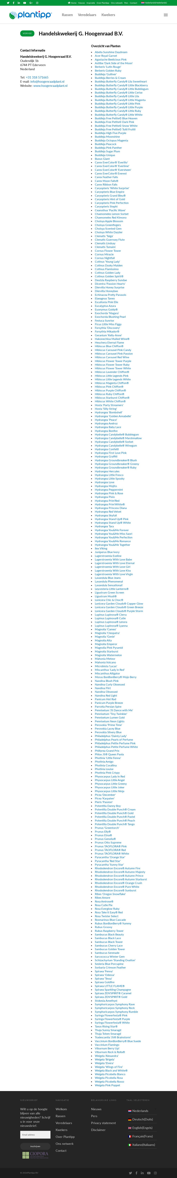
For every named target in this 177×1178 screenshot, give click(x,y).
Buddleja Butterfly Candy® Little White (118, 114)
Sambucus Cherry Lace (109, 945)
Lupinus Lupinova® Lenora (111, 621)
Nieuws (81, 3)
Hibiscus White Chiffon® (110, 401)
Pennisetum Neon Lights (109, 720)
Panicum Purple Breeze (109, 702)
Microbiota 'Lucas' (106, 665)
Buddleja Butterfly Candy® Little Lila (117, 96)
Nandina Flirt (103, 687)
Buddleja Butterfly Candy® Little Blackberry (121, 84)
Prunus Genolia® (105, 838)
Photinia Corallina (106, 765)
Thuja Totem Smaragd (108, 1033)
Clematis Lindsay (105, 242)
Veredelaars (87, 14)
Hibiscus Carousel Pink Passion (114, 353)
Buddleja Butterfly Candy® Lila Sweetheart (121, 81)
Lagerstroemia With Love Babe (113, 559)
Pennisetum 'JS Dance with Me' (114, 709)
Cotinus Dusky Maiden (109, 265)
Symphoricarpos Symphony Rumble (116, 1011)
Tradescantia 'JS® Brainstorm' (113, 1037)
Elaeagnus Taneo (105, 298)
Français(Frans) (140, 1136)
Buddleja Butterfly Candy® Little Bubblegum (121, 88)
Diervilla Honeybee (106, 290)
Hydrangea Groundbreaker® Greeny (117, 463)
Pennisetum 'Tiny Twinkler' (111, 713)
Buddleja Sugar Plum (107, 151)
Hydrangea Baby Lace (108, 426)
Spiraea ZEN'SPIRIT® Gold (111, 996)
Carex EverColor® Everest (111, 173)
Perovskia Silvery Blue (108, 732)
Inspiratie (91, 3)
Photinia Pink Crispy (107, 772)
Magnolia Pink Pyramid (109, 647)
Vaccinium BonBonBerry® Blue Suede (118, 1040)
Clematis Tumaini (105, 246)
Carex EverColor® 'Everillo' (111, 162)
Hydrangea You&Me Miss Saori (113, 533)
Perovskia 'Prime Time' (108, 724)
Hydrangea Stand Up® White (113, 522)
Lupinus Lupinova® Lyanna (111, 625)
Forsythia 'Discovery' (107, 327)
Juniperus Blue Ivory (107, 551)
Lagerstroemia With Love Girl (112, 566)
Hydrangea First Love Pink (111, 452)
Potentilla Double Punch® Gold (114, 812)
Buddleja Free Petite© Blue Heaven (116, 117)
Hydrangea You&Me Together (112, 544)
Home (73, 3)
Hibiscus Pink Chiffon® (109, 386)
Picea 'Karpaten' (104, 798)
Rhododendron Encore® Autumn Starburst (121, 878)
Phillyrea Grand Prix (107, 750)
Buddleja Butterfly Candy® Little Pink (117, 103)
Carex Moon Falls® (106, 180)
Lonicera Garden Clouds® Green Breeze (119, 607)
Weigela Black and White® (111, 1070)
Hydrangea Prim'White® (110, 503)
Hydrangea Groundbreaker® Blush (116, 459)
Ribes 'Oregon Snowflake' (110, 893)
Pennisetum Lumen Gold (110, 717)
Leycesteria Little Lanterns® (112, 588)
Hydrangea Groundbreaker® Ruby (115, 467)
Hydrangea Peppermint (109, 489)
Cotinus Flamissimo (107, 268)
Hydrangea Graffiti (106, 456)
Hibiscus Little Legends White (113, 379)
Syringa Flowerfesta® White (112, 1022)
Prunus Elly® (103, 831)
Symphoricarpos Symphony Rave (115, 1003)
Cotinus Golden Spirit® (109, 276)
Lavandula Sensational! (109, 584)
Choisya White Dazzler (109, 232)
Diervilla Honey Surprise (109, 287)
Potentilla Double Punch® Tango (115, 823)
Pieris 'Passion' (104, 801)
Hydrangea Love (104, 482)
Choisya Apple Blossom (109, 220)
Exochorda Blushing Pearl (110, 316)
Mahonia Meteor (105, 658)
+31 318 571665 (37, 77)
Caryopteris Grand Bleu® (110, 195)
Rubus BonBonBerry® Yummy (113, 923)
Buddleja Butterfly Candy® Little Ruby (118, 110)
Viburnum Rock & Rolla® (110, 1051)
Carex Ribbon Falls (106, 184)
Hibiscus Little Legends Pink (111, 375)
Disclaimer (98, 1129)
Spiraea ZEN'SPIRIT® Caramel (113, 993)
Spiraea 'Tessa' (103, 978)
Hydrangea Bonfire (106, 430)
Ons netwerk (117, 2)
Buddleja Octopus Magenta (111, 140)
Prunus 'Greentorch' (107, 827)
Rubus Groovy (103, 926)
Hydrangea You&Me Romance (113, 540)
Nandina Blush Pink (107, 680)
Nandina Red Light (106, 695)
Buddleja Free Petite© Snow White (116, 125)
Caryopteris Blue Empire (109, 191)
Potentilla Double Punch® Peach (115, 820)
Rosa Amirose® (104, 901)
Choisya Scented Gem (108, 228)
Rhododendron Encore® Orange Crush (118, 882)
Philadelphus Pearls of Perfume (114, 739)
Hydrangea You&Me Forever (112, 529)
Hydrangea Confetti (107, 448)
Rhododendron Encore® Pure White (117, 886)
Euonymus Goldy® (106, 309)
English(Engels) (140, 1127)
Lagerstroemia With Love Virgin (114, 573)
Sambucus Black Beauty (109, 934)
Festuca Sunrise (104, 320)
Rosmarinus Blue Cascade (110, 919)
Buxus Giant (102, 158)
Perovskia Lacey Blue (107, 728)
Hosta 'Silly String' (106, 408)
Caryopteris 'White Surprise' (112, 187)
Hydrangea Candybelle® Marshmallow (118, 437)
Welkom (61, 1109)
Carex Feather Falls (106, 176)
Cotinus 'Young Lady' (107, 261)
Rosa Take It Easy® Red (109, 912)
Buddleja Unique (105, 154)
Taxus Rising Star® (106, 1026)
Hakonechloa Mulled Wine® (112, 338)
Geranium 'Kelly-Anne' (108, 334)
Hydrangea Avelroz (106, 423)
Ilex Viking (101, 548)
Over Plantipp (103, 2)
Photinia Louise (104, 768)
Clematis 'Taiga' (104, 235)
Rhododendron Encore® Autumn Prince (119, 875)
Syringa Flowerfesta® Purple (112, 1018)
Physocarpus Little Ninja (109, 790)
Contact (133, 2)
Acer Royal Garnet (106, 55)
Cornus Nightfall (105, 257)
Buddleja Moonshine (107, 136)
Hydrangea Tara (104, 526)
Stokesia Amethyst (106, 1000)
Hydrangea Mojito (106, 485)
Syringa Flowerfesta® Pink (111, 1015)
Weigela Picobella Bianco (110, 1073)
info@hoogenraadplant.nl (47, 81)
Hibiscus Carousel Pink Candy (113, 349)
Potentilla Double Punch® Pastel (115, 816)
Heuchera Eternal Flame (109, 342)
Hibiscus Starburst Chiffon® (112, 397)
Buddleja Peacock (105, 143)
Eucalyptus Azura (105, 305)
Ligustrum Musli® (106, 595)
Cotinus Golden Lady (107, 272)
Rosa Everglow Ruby (107, 908)
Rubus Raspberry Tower (109, 930)
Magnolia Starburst (106, 651)
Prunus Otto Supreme (108, 842)
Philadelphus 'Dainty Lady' (111, 735)
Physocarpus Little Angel (110, 779)
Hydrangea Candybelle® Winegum (116, 445)
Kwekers (108, 14)
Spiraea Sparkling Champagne (113, 989)
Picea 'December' (105, 794)
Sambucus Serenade (107, 952)
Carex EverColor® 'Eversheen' (113, 169)
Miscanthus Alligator (107, 673)
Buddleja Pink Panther (108, 147)
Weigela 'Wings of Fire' (109, 1066)
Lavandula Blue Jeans (108, 577)
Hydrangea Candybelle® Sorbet (114, 441)
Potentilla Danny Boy (108, 805)
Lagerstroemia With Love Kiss (113, 570)
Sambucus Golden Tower (110, 948)
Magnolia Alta (103, 640)
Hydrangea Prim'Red (107, 500)
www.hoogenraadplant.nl (50, 85)
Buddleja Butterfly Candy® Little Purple (119, 107)
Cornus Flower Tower (108, 250)
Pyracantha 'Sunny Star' (109, 864)
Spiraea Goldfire (104, 982)
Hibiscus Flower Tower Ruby (112, 364)
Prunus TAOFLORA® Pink (111, 845)
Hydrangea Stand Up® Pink (111, 518)
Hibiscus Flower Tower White (113, 367)
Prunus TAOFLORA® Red (110, 849)
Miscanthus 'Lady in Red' (110, 669)
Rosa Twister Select (106, 915)
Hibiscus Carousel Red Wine (112, 357)
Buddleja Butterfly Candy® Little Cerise (118, 92)
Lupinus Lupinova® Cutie (110, 618)
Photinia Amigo (104, 761)
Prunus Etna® (103, 834)
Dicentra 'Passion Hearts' (110, 283)
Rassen (67, 14)
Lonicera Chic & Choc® (109, 599)
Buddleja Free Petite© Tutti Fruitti (115, 129)
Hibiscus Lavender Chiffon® (112, 371)
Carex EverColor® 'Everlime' (112, 165)
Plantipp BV (32, 1172)
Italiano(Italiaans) (141, 1144)
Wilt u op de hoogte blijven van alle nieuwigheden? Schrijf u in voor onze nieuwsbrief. (35, 1117)
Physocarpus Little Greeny (111, 783)
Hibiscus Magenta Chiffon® (112, 382)
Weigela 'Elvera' (104, 1062)
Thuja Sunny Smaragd (108, 1029)
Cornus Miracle (104, 254)
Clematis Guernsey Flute (110, 239)
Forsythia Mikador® (107, 331)
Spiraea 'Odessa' (105, 974)
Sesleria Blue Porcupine (109, 963)
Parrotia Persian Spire (108, 706)
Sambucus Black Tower (109, 941)
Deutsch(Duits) (140, 1119)
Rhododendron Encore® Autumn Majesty (120, 871)
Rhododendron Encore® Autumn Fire (117, 868)
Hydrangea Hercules (107, 470)
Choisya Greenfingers (108, 224)
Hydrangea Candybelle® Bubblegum (117, 434)
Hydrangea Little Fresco (109, 474)
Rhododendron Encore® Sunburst (115, 890)
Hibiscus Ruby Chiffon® (109, 393)
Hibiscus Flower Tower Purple (113, 360)
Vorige (27, 33)
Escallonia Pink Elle (106, 301)
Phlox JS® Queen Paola (109, 753)
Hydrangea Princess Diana (111, 507)
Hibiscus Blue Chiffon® (109, 345)
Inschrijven (35, 1146)
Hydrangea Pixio (105, 496)
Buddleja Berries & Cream (110, 77)
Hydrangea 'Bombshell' (108, 412)
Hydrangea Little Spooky (109, 478)
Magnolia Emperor (106, 643)
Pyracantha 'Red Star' (108, 860)
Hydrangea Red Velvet (108, 511)
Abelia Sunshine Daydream (111, 51)
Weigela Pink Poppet (107, 1084)
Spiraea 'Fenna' (104, 970)
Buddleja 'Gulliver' (106, 73)
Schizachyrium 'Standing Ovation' (115, 959)
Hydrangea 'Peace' (106, 419)
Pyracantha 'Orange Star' (110, 857)
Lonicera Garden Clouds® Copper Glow (119, 603)
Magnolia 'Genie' (105, 636)
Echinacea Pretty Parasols (110, 294)
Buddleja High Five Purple (110, 132)
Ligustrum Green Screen (109, 592)
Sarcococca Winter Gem (110, 956)
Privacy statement (103, 1122)
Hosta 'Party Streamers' (109, 404)
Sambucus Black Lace (108, 937)
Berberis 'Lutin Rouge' (108, 66)
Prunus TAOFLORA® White (112, 853)
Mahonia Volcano (105, 662)
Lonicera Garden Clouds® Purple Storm (119, 610)
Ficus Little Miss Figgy (108, 323)
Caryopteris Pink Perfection (112, 202)
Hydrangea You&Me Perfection (113, 537)
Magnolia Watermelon (108, 654)
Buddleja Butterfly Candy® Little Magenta (120, 99)
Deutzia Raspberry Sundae (111, 279)
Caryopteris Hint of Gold (110, 198)
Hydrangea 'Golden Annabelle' (113, 415)
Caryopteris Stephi (106, 206)
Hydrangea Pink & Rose (109, 492)
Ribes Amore (102, 897)
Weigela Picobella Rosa (109, 1077)
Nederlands (138, 1110)
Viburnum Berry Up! (107, 1048)
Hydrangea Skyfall (106, 515)
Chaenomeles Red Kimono (111, 217)
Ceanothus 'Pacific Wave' (110, 209)
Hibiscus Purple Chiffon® (110, 390)
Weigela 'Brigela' (105, 1059)
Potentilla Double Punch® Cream (115, 809)
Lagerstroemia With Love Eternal (114, 562)
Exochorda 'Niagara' (107, 312)
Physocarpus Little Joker (109, 787)
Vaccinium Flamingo (107, 1044)
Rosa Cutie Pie (103, 904)
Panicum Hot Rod (105, 698)
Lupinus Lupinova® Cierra (111, 614)
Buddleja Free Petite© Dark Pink (114, 121)
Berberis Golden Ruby (108, 70)
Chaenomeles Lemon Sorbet (112, 213)
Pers (126, 2)
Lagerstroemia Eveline (108, 555)
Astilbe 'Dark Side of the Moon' (114, 62)
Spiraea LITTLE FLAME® (110, 985)
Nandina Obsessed (106, 691)
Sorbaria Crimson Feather (110, 967)
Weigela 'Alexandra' (106, 1055)
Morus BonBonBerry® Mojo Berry (115, 676)
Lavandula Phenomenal (109, 581)
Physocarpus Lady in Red (110, 776)
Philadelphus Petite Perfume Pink (115, 743)
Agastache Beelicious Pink (111, 59)
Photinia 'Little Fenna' (108, 757)
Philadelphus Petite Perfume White (116, 746)
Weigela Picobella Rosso (109, 1081)
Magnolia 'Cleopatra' (107, 632)
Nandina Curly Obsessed (110, 684)
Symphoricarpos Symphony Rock (115, 1007)
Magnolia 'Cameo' (105, 628)
